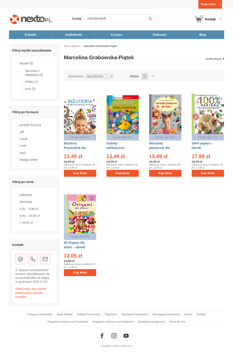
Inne (30, 89)
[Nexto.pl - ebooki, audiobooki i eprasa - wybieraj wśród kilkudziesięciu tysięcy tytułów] (31, 19)
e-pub (24, 139)
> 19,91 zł (26, 222)
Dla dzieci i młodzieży (34, 73)
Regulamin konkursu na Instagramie (113, 321)
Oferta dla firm (177, 321)
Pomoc (189, 314)
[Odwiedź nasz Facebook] (102, 335)
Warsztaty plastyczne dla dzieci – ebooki (160, 148)
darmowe (26, 201)
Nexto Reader (65, 314)
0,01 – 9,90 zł (29, 209)
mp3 (23, 153)
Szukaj (76, 18)
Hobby (31, 81)
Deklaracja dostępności (151, 321)
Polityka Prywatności (88, 314)
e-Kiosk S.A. (126, 346)
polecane (26, 195)
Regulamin (111, 314)
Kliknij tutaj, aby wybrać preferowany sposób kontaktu (31, 292)
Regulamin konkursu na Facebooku (68, 321)
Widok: (134, 76)
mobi (23, 145)
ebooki (26, 63)
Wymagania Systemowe (166, 314)
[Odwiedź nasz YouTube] (126, 335)
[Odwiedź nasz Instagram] (114, 335)
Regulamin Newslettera (135, 314)
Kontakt (201, 314)
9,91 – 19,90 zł (30, 215)
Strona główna (72, 46)
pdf (22, 132)
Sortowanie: (76, 76)
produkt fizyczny (30, 125)
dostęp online (29, 159)
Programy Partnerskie (39, 314)
